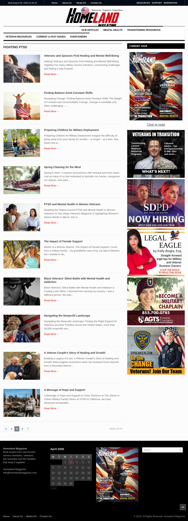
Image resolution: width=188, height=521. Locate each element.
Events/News (78, 36)
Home (55, 3)
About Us (67, 3)
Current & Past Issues (50, 36)
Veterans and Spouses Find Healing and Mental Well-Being (81, 55)
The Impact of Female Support (63, 241)
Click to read (156, 125)
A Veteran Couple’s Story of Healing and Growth (74, 352)
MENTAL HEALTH (112, 30)
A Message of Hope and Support (64, 389)
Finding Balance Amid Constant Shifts (68, 92)
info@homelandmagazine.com (20, 472)
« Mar (53, 488)
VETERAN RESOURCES (19, 36)
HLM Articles (90, 30)
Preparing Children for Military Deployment (71, 129)
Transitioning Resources (143, 30)
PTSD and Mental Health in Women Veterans (72, 204)
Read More (51, 74)
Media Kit (81, 3)
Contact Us (96, 3)
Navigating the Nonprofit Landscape (67, 315)
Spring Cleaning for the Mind (62, 167)
